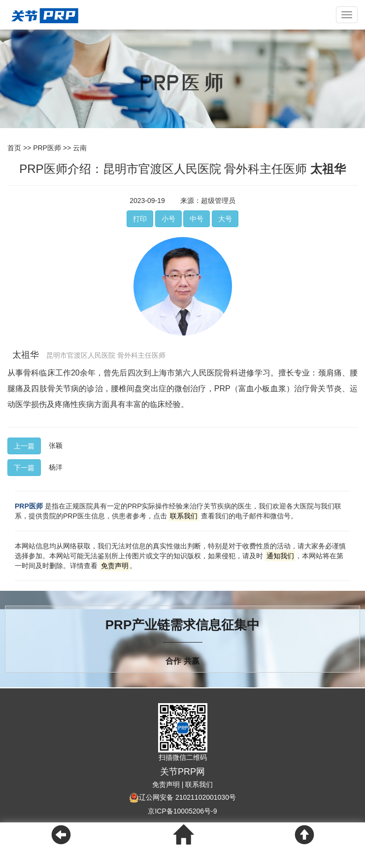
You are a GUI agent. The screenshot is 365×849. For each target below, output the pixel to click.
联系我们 (199, 784)
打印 (140, 219)
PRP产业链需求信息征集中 (182, 624)
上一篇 (24, 446)
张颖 (56, 445)
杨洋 (56, 467)
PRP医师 (47, 148)
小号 (168, 219)
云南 (80, 148)
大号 (225, 219)
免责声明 (166, 784)
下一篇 (24, 468)
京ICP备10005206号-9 (182, 811)
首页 (14, 148)
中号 (196, 219)
